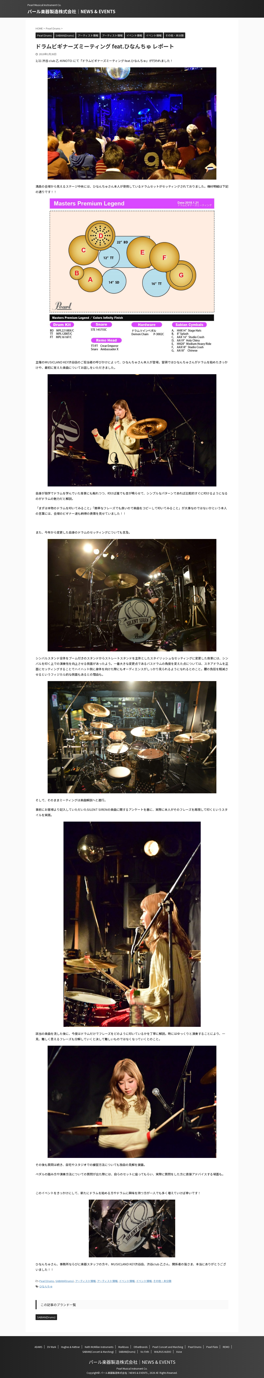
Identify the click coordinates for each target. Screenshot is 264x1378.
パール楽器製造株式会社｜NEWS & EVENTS (71, 11)
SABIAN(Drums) (64, 1281)
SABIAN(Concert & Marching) (98, 1351)
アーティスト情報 (85, 1281)
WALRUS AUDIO (162, 1351)
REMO (226, 1347)
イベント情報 (127, 1281)
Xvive (179, 1351)
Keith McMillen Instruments (99, 1347)
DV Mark (51, 1347)
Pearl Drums (46, 1281)
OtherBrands (140, 1347)
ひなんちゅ (45, 1286)
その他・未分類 (162, 1281)
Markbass (123, 1347)
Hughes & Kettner (70, 1347)
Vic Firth (144, 1351)
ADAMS (38, 1347)
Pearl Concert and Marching (167, 1347)
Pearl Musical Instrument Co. (132, 1368)
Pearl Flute (212, 1347)
